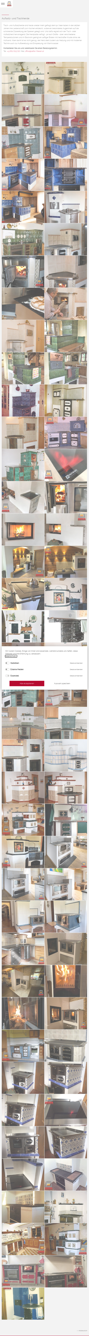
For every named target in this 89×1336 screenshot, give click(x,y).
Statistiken (14, 663)
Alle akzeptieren (27, 683)
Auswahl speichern (62, 683)
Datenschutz (10, 656)
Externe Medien (17, 669)
